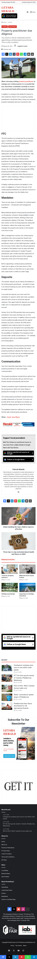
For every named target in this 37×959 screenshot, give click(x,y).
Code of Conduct (6, 854)
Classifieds (4, 887)
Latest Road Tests (6, 890)
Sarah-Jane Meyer (13, 417)
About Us (4, 844)
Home (3, 22)
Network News (5, 873)
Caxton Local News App (8, 899)
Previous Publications (7, 847)
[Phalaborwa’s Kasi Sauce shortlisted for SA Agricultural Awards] (6, 706)
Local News (4, 870)
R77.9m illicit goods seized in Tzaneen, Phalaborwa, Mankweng (24, 677)
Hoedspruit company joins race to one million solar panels (23, 667)
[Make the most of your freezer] (27, 569)
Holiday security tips (8, 594)
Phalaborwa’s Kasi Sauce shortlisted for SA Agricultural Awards (23, 706)
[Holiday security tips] (9, 587)
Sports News (5, 876)
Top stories (18, 945)
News (24, 945)
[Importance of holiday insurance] (27, 587)
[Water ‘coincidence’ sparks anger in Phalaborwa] (6, 697)
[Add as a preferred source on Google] (9, 15)
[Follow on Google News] (18, 459)
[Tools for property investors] (9, 569)
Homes (10, 22)
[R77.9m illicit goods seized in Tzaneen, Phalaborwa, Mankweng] (6, 678)
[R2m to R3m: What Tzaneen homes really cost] (6, 688)
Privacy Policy (5, 850)
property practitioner (26, 81)
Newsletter (4, 896)
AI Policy (4, 860)
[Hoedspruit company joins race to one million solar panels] (6, 668)
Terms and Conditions (7, 857)
